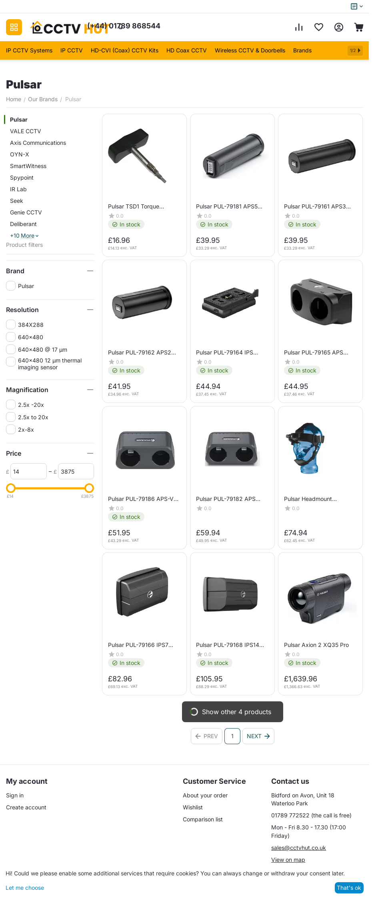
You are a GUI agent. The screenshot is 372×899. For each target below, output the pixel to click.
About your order (205, 795)
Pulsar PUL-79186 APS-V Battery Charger (141, 498)
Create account (26, 807)
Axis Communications (38, 142)
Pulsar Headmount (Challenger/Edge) (308, 498)
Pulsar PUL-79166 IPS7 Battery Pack (138, 644)
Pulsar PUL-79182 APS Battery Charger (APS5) (227, 498)
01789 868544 (123, 26)
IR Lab (18, 189)
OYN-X (19, 154)
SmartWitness (28, 165)
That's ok (349, 887)
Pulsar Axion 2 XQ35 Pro (316, 644)
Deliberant (23, 223)
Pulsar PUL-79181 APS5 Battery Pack (227, 206)
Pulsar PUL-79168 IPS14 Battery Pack (227, 644)
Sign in (15, 795)
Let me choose (25, 887)
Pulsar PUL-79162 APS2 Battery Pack (139, 352)
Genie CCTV (26, 212)
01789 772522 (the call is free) (311, 815)
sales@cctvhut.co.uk (298, 847)
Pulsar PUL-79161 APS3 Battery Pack (315, 206)
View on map (288, 859)
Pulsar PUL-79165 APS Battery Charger (313, 352)
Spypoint (22, 177)
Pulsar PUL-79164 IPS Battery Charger (224, 352)
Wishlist (193, 807)
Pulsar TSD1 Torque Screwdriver (133, 206)
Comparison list (203, 819)
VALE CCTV (25, 131)
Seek (16, 200)
